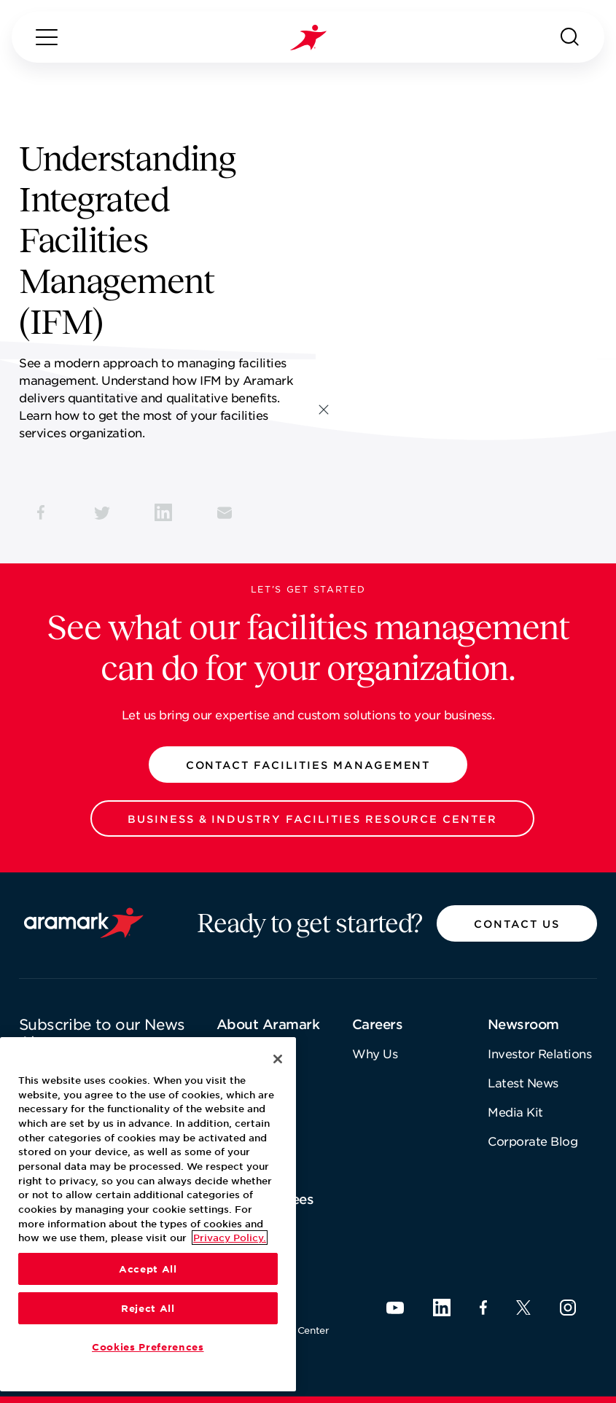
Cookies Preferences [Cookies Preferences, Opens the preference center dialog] (147, 1347)
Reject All (148, 1308)
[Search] (570, 37)
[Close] (278, 1059)
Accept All (148, 1269)
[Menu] (46, 37)
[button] (308, 764)
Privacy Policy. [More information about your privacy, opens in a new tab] (229, 1237)
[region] (148, 1214)
